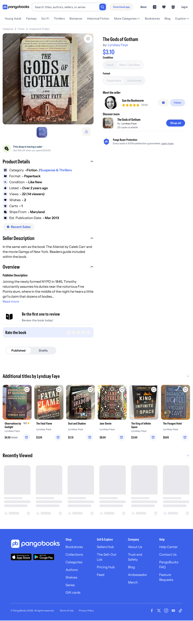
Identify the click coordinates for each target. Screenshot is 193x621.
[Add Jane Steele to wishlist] (122, 389)
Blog (167, 18)
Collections (74, 555)
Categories (8, 29)
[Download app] (121, 7)
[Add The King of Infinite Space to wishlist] (154, 389)
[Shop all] (175, 145)
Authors (72, 570)
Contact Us (167, 555)
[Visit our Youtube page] (173, 611)
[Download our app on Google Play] (43, 557)
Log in (184, 7)
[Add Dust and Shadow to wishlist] (90, 389)
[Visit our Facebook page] (152, 611)
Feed (100, 575)
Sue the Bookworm (133, 123)
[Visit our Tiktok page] (180, 611)
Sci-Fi (45, 18)
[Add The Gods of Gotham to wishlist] (88, 39)
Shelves (71, 578)
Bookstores (152, 18)
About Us (135, 547)
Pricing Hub (106, 568)
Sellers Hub (105, 547)
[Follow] (177, 124)
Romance (76, 18)
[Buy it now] (144, 71)
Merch (133, 583)
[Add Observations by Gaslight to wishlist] (27, 389)
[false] (163, 124)
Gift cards (73, 593)
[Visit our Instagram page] (166, 611)
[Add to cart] (144, 62)
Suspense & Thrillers (39, 29)
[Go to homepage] (16, 7)
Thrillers (59, 18)
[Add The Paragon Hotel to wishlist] (186, 389)
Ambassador (137, 575)
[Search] (102, 7)
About (143, 7)
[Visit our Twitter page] (159, 611)
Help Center (168, 547)
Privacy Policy (86, 610)
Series (70, 586)
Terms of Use (66, 610)
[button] (48, 162)
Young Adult (13, 18)
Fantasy (31, 18)
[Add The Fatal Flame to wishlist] (59, 389)
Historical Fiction (98, 18)
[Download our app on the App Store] (21, 557)
